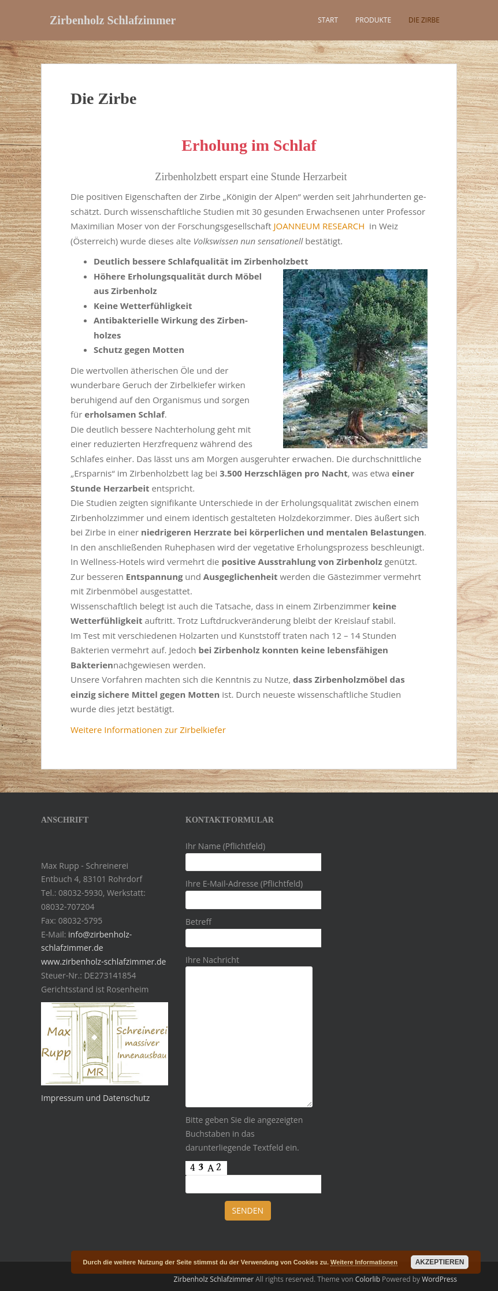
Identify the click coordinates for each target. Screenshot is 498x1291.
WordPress (439, 1279)
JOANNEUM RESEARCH (319, 226)
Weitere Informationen (363, 1262)
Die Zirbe (424, 20)
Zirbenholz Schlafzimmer (113, 20)
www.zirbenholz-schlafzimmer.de (103, 961)
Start (328, 20)
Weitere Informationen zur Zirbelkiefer (148, 729)
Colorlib (367, 1279)
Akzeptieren (439, 1262)
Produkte (373, 20)
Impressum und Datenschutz (95, 1097)
